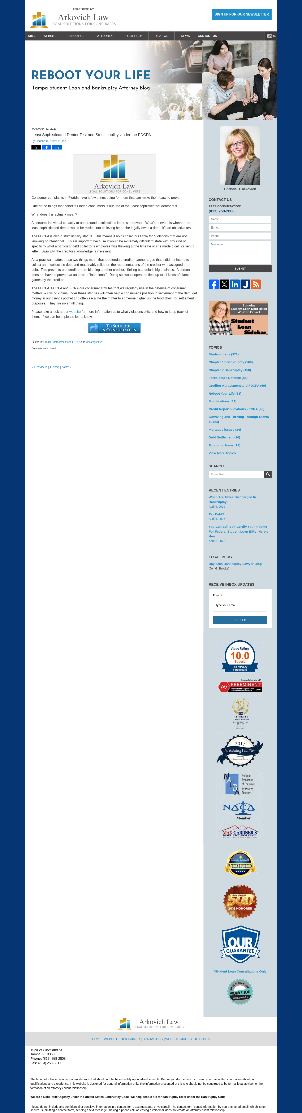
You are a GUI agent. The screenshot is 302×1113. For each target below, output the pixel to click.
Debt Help (143, 36)
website (75, 311)
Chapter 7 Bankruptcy (228, 368)
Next (66, 367)
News (195, 36)
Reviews (171, 36)
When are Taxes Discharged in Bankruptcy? (239, 490)
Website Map (176, 1016)
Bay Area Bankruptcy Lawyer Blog (232, 545)
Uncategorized (94, 342)
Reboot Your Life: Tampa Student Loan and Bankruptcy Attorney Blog (73, 18)
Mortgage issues (223, 424)
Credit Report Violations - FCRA (234, 405)
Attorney (114, 36)
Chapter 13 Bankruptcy (229, 361)
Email (217, 576)
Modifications (221, 398)
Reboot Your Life (223, 390)
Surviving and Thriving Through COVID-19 (238, 415)
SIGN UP (240, 601)
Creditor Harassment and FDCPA (62, 342)
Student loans (222, 354)
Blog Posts (199, 1016)
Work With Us (223, 36)
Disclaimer (132, 1016)
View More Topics (221, 446)
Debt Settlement (223, 431)
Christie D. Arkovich (240, 158)
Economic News (223, 439)
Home (35, 36)
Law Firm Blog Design (252, 1099)
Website (59, 36)
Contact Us (256, 36)
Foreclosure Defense (226, 376)
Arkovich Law (73, 1099)
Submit (240, 268)
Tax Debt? (216, 501)
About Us (86, 36)
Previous (39, 367)
